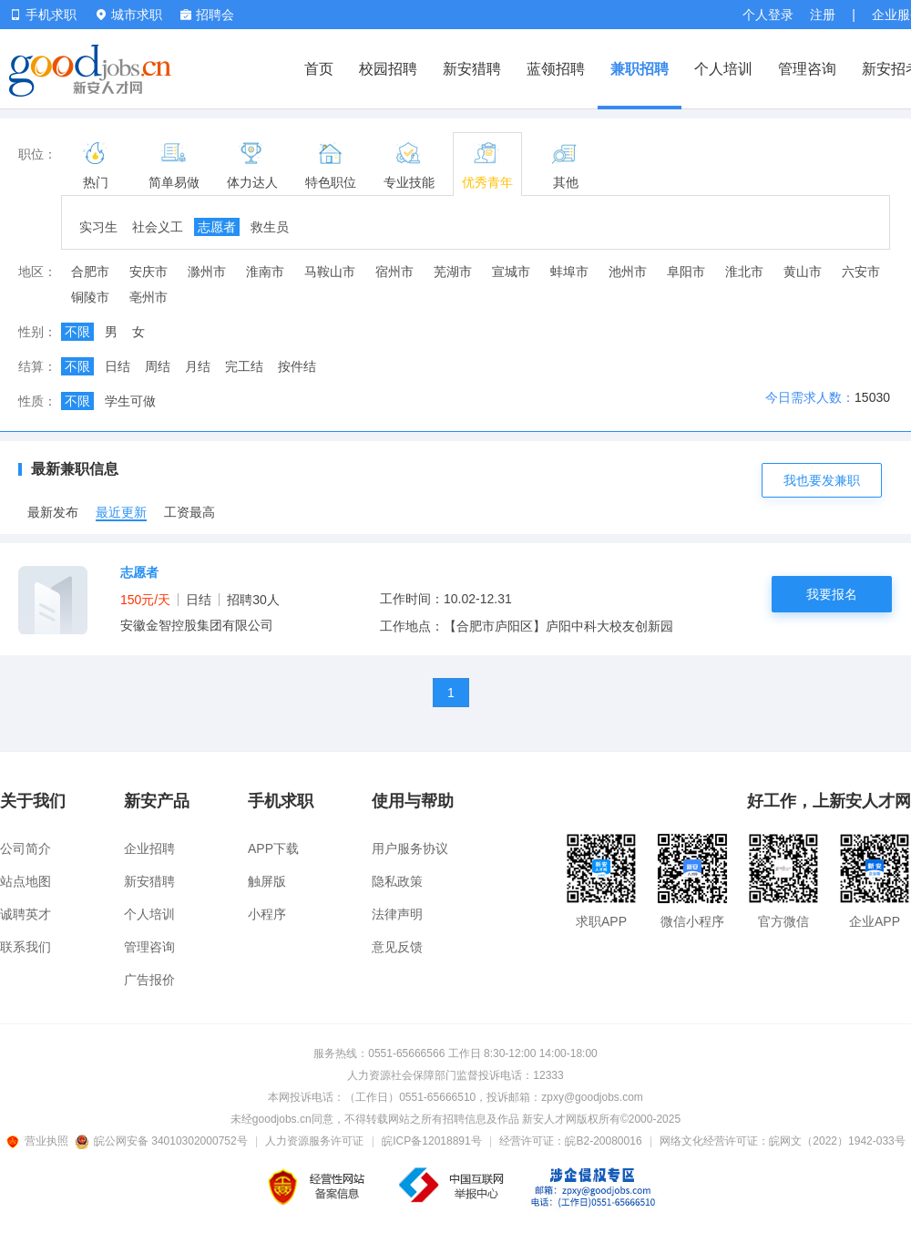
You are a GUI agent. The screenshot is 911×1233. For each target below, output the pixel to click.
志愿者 (217, 227)
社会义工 (157, 227)
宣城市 (511, 271)
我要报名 (831, 594)
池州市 (628, 271)
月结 (197, 366)
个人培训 (723, 69)
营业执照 (40, 1141)
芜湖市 (453, 271)
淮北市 (744, 271)
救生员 (270, 227)
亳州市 (148, 297)
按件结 (297, 366)
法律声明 (397, 914)
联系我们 (25, 947)
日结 (117, 366)
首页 (318, 69)
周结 (157, 366)
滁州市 (207, 271)
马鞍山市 (329, 271)
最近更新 (121, 512)
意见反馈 (397, 947)
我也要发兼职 (821, 480)
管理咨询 (807, 69)
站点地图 (25, 881)
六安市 (861, 271)
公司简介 (25, 848)
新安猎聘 (472, 69)
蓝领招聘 (556, 69)
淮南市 (265, 271)
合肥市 (90, 271)
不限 (77, 331)
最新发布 (52, 512)
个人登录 (767, 14)
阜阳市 (686, 271)
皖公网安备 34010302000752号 (163, 1141)
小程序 (267, 914)
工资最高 (189, 512)
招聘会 (207, 14)
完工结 (244, 366)
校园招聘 (388, 69)
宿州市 (394, 271)
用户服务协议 (410, 848)
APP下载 (273, 848)
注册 (822, 14)
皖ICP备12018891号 (431, 1141)
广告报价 (149, 979)
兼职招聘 (639, 69)
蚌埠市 (569, 271)
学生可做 (130, 401)
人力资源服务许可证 (314, 1141)
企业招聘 (149, 848)
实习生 (98, 227)
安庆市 (148, 271)
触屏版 (267, 881)
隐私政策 (397, 881)
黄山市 (802, 271)
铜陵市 (90, 297)
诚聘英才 (25, 914)
